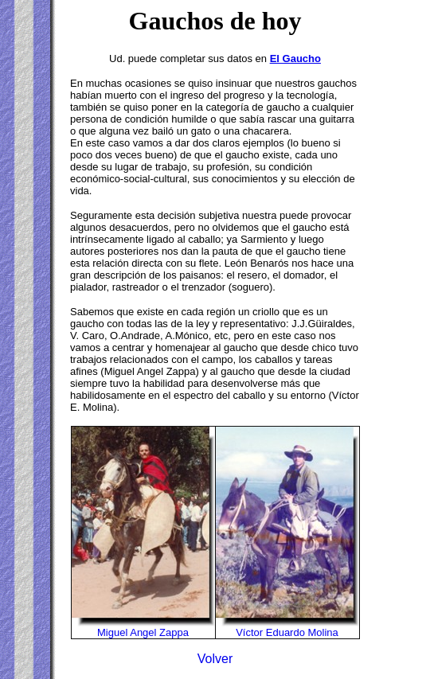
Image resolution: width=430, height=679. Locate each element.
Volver (215, 658)
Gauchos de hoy (215, 20)
